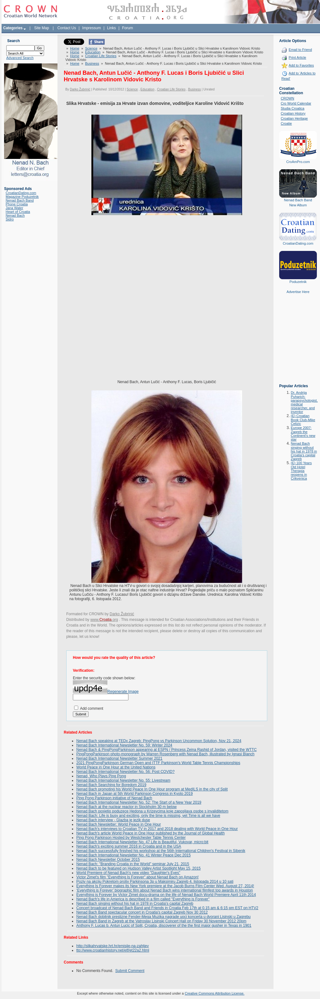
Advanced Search (20, 58)
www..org (104, 619)
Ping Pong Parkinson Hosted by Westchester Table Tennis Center (131, 837)
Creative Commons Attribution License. (214, 993)
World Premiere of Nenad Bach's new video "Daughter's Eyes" (128, 873)
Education (92, 52)
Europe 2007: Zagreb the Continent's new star (303, 433)
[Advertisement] (298, 343)
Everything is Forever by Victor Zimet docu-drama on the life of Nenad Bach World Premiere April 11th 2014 (166, 895)
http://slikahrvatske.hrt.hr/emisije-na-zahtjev (112, 946)
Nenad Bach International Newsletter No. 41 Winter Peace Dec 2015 (133, 855)
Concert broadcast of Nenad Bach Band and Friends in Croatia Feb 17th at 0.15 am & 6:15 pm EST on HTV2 (167, 908)
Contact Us (66, 28)
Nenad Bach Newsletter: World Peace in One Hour (118, 824)
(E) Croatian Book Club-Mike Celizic (303, 420)
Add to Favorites (301, 65)
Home (74, 48)
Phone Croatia (17, 204)
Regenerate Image (122, 691)
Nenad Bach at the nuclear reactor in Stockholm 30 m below (126, 807)
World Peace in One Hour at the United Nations (115, 767)
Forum (127, 28)
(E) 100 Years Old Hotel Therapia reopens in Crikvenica (301, 470)
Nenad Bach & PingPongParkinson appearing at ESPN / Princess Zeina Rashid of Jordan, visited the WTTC (166, 749)
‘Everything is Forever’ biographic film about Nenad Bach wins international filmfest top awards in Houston (164, 890)
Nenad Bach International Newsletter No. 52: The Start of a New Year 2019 (138, 802)
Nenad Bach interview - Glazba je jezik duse (113, 820)
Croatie (286, 123)
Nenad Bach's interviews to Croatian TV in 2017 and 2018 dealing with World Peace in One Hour (157, 829)
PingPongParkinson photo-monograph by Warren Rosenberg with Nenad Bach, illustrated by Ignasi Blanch (165, 754)
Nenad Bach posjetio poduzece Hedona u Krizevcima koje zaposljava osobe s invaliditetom (152, 811)
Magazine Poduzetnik (22, 196)
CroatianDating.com (21, 193)
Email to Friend (300, 50)
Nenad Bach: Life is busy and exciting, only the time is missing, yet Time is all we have (148, 815)
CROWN (287, 98)
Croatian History (293, 113)
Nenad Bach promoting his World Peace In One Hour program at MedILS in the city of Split (152, 789)
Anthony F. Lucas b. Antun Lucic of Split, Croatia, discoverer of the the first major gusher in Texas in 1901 (163, 925)
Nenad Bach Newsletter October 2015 (108, 859)
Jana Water (14, 208)
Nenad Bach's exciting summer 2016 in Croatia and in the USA (128, 846)
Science (91, 48)
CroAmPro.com (298, 162)
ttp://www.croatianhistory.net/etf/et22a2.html (112, 950)
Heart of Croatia (18, 212)
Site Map (41, 28)
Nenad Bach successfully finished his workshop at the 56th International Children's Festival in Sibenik (160, 851)
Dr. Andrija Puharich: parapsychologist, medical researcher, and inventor (304, 402)
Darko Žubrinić (80, 89)
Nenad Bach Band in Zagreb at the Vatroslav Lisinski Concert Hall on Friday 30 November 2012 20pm (161, 921)
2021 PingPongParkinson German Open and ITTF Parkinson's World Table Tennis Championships (158, 763)
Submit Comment (129, 971)
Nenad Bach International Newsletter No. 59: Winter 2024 (124, 745)
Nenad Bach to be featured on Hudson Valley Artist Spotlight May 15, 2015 (138, 868)
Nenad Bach (15, 215)
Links (111, 28)
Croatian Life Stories (101, 56)
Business (92, 63)
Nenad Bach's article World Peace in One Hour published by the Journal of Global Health (150, 833)
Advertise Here (298, 292)
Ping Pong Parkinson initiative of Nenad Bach (114, 798)
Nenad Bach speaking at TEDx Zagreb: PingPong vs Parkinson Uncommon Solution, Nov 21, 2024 (158, 741)
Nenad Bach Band (20, 200)
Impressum (91, 28)
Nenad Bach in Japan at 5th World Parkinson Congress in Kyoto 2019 (134, 793)
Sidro (10, 219)
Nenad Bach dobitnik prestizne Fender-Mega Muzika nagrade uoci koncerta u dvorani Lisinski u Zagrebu (163, 917)
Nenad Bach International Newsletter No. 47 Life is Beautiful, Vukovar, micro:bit (142, 842)
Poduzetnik (298, 282)
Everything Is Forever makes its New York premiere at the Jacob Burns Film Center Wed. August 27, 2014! (165, 886)
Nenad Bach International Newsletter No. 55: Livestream (123, 780)
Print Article (297, 57)
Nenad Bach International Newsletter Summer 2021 (119, 758)
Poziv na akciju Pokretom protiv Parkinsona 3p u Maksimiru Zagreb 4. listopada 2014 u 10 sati (154, 881)
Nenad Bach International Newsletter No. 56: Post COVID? (125, 771)
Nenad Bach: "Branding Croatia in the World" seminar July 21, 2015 (132, 864)
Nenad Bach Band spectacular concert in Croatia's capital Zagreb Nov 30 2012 (142, 912)
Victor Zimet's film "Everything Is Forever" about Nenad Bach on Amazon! (137, 877)
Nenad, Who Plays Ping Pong (101, 776)
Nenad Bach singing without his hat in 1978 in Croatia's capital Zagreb (134, 903)
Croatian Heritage (294, 118)
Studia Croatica (292, 108)
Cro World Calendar (296, 103)
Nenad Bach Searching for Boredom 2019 (111, 785)
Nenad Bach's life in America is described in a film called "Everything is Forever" (142, 899)
